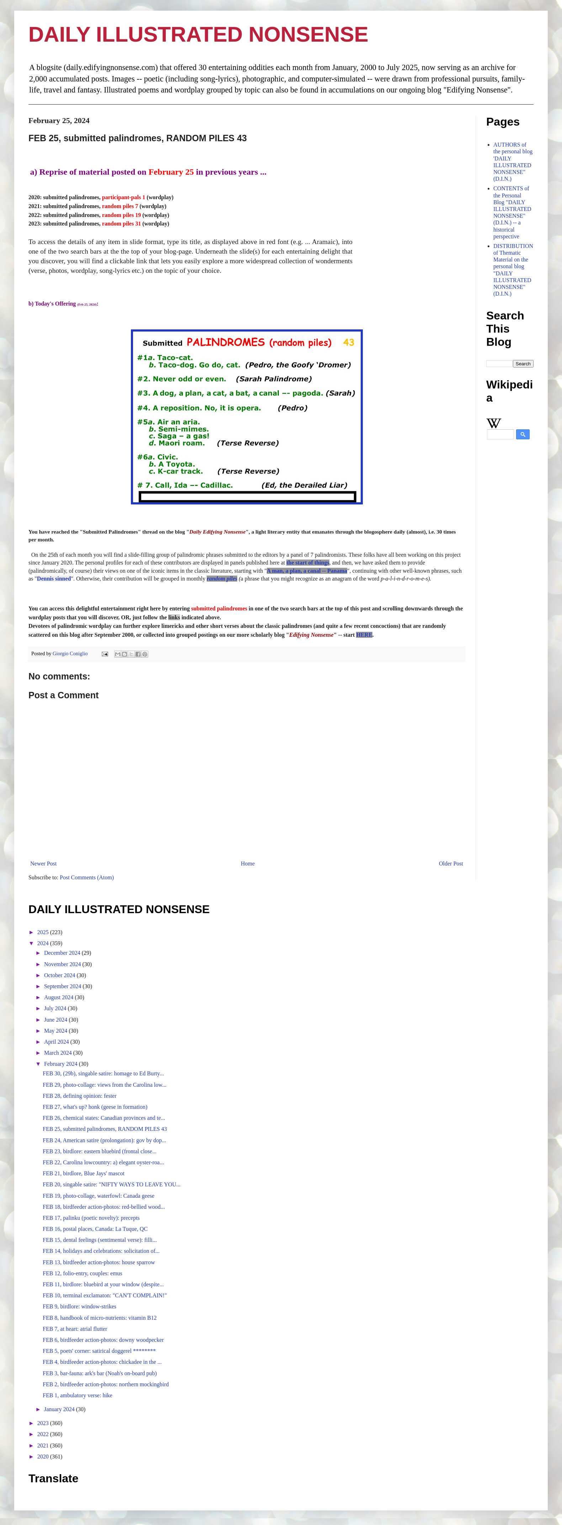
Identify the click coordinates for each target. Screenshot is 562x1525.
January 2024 (60, 1409)
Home (248, 864)
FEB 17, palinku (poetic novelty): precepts (91, 1218)
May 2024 (56, 1031)
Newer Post (43, 864)
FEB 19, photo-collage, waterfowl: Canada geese (98, 1196)
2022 (43, 1434)
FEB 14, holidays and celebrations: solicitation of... (101, 1251)
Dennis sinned (54, 579)
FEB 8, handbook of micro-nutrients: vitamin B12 (100, 1318)
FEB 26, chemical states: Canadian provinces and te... (104, 1118)
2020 (43, 1456)
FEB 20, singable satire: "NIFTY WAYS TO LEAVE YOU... (112, 1184)
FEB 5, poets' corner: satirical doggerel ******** (99, 1351)
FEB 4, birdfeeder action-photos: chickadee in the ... (102, 1362)
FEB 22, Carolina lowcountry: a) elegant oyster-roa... (103, 1162)
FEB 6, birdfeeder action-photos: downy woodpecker (103, 1340)
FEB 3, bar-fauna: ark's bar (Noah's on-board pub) (100, 1373)
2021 (43, 1445)
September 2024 (63, 986)
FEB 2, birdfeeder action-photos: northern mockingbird (106, 1384)
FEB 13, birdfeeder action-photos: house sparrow (99, 1262)
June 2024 (56, 1020)
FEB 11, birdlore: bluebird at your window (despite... (103, 1284)
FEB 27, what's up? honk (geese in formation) (95, 1107)
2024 (43, 943)
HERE (364, 635)
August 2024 (59, 997)
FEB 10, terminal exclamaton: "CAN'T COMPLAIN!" (105, 1295)
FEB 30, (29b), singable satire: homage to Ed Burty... (103, 1073)
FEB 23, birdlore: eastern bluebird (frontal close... (100, 1151)
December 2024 (63, 953)
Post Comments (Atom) (87, 877)
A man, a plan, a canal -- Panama (307, 571)
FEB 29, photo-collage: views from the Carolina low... (104, 1085)
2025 (43, 932)
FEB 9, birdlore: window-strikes (79, 1306)
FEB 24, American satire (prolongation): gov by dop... (104, 1140)
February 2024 (61, 1064)
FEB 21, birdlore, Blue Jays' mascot (83, 1173)
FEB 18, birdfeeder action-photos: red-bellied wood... (104, 1207)
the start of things (307, 563)
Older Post (451, 864)
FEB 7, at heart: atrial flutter (75, 1329)
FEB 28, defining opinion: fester (80, 1096)
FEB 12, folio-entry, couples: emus (82, 1273)
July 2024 (56, 1008)
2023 (43, 1423)
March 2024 (58, 1053)
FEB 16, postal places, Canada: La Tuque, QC (95, 1229)
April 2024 (57, 1042)
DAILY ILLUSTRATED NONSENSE (198, 34)
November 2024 (63, 964)
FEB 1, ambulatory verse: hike (77, 1395)
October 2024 (60, 975)
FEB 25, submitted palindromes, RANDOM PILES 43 (105, 1129)
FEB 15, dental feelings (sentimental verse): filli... (100, 1240)
